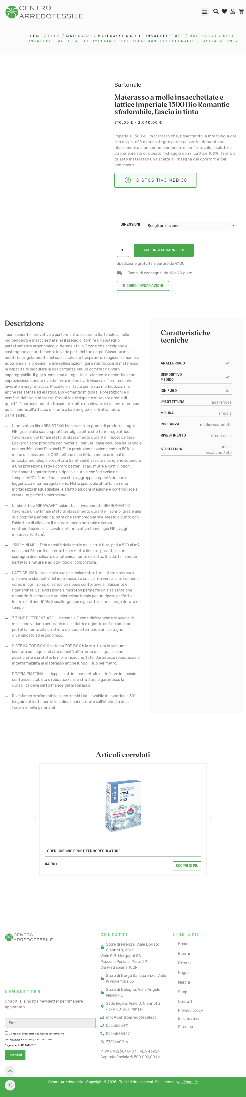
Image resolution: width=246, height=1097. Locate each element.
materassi (79, 36)
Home (36, 36)
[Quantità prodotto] (123, 250)
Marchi (184, 982)
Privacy (15, 1039)
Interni (184, 953)
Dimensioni (130, 224)
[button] (205, 12)
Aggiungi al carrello (163, 250)
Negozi (184, 972)
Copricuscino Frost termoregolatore (84, 851)
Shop (54, 36)
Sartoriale (127, 84)
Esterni (184, 963)
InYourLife (189, 1082)
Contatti (185, 1001)
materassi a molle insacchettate (141, 36)
